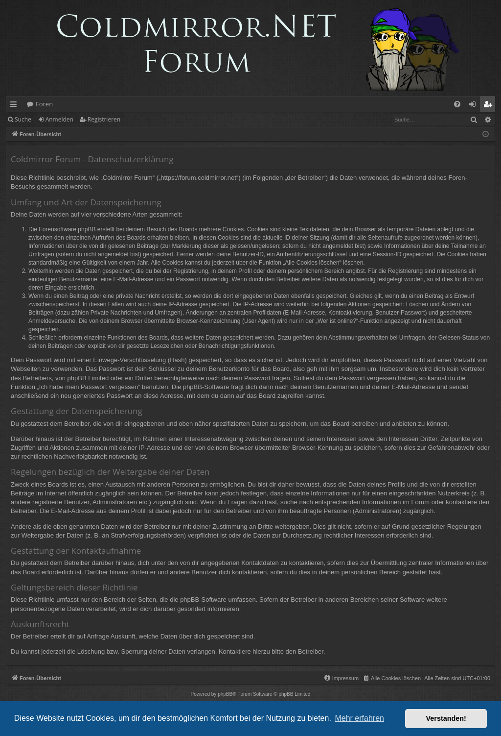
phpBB (225, 694)
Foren (44, 103)
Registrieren (104, 119)
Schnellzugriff (15, 105)
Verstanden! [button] (446, 718)
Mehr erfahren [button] (359, 718)
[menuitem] (457, 104)
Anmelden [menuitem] (475, 105)
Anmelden (59, 119)
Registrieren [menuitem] (489, 105)
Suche (23, 119)
